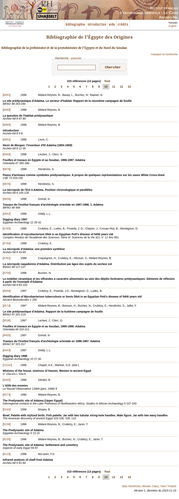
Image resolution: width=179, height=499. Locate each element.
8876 (7, 184)
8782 (7, 258)
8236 (7, 424)
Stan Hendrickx (131, 486)
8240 (7, 410)
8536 (7, 321)
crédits (123, 24)
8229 (7, 454)
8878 (7, 169)
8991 (7, 95)
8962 (7, 140)
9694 (7, 291)
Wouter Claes (150, 486)
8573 (7, 395)
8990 (7, 110)
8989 (7, 125)
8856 (7, 199)
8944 (7, 154)
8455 (7, 335)
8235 (7, 439)
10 (106, 87)
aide (112, 24)
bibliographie (75, 24)
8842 (7, 214)
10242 (7, 365)
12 (121, 87)
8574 (7, 306)
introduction (97, 24)
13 (129, 87)
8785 (7, 229)
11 (113, 87)
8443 (7, 350)
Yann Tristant (168, 486)
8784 (7, 243)
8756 (7, 273)
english (173, 26)
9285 (7, 380)
